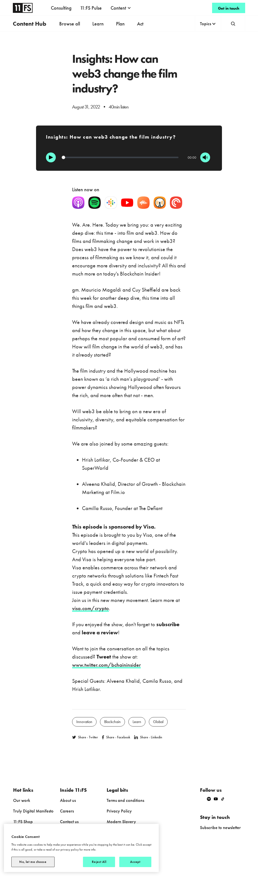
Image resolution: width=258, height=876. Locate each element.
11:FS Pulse (91, 8)
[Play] (51, 157)
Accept (135, 862)
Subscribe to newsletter (220, 827)
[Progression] (120, 157)
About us (68, 800)
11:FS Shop (23, 821)
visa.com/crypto (90, 608)
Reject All (99, 862)
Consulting (61, 8)
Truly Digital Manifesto (33, 811)
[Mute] (205, 157)
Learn (98, 24)
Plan (120, 24)
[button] (121, 7)
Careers (67, 811)
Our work (21, 800)
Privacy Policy (119, 811)
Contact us (69, 821)
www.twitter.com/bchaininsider (106, 664)
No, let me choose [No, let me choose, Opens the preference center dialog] (32, 862)
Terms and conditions (125, 800)
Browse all (69, 24)
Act (140, 24)
